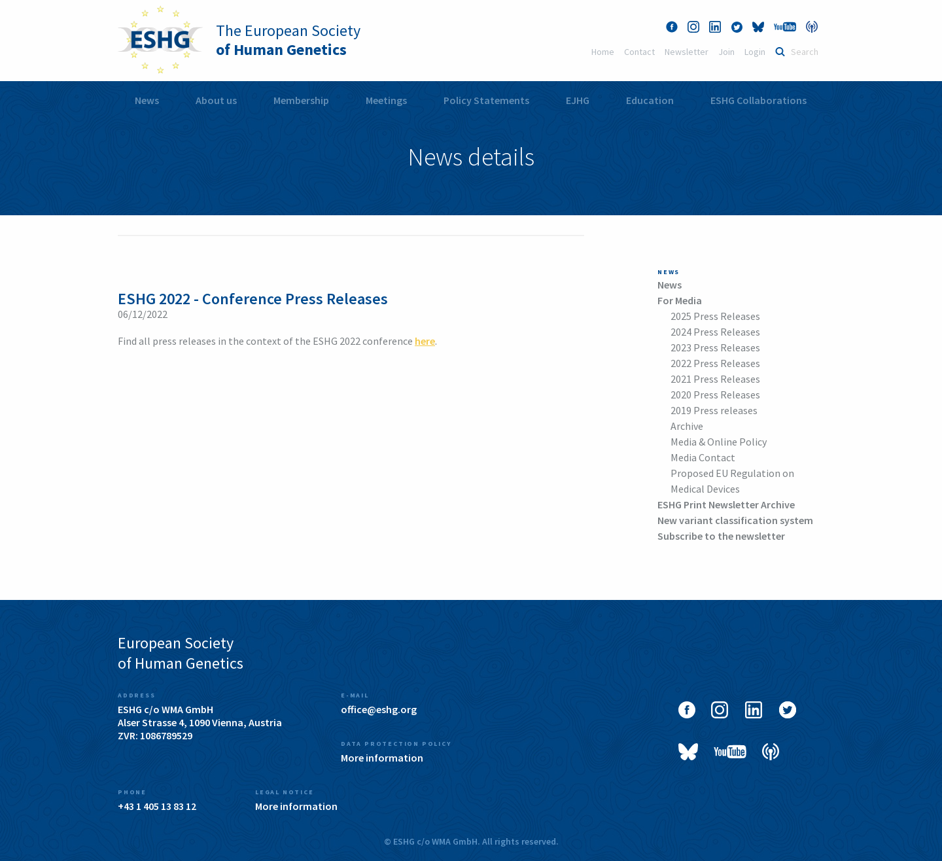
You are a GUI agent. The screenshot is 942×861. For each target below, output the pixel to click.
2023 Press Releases (715, 347)
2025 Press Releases (715, 316)
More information (382, 757)
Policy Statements (486, 100)
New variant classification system (735, 520)
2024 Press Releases (715, 331)
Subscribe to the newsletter (721, 535)
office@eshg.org (379, 709)
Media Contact (703, 457)
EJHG (577, 100)
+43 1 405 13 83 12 (157, 806)
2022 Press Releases (715, 363)
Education (650, 100)
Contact (639, 52)
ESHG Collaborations (758, 100)
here (425, 340)
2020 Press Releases (715, 394)
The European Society (288, 40)
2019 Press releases (714, 410)
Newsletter (686, 52)
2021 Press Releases (715, 378)
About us (216, 100)
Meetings (386, 100)
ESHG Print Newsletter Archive (726, 504)
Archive (687, 425)
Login (754, 52)
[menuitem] (146, 100)
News (147, 100)
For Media (679, 300)
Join (726, 52)
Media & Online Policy (719, 441)
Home (602, 52)
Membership (301, 100)
